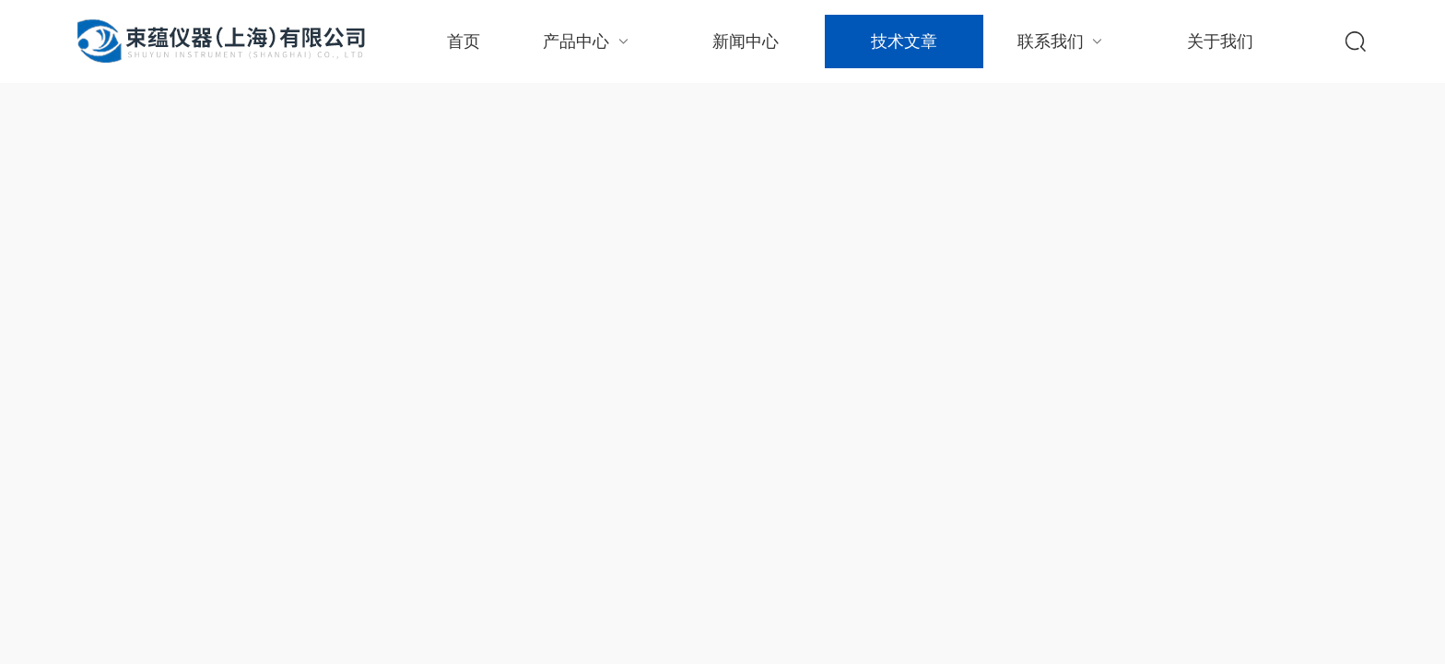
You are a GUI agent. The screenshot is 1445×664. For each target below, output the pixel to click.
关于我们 (1220, 41)
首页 (463, 41)
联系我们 (1062, 41)
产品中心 (587, 41)
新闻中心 (745, 41)
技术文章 (904, 41)
